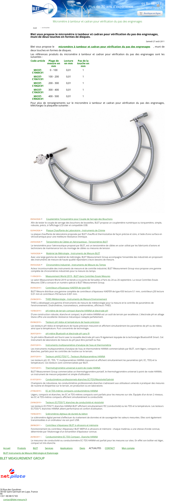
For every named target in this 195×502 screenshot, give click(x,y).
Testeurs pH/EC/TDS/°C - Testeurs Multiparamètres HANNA (75, 356)
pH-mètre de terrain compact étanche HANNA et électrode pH (77, 310)
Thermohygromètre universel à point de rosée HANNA (73, 367)
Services (49, 448)
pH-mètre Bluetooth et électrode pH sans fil (68, 333)
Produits (21, 448)
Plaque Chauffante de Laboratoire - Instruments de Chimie (75, 230)
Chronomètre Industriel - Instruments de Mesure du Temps (76, 264)
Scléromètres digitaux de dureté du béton (67, 413)
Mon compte (128, 448)
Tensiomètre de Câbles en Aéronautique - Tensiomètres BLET (77, 241)
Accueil (6, 448)
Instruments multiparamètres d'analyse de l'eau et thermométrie (78, 345)
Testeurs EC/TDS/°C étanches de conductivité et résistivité (75, 402)
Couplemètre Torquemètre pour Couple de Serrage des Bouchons (79, 219)
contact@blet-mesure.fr (15, 499)
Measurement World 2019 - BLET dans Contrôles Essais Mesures (78, 276)
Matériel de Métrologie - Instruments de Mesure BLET (73, 253)
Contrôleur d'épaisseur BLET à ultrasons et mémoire (72, 425)
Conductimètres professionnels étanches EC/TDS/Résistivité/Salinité (80, 379)
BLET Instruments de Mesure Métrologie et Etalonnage (30, 453)
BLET (35, 448)
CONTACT (110, 448)
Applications (66, 448)
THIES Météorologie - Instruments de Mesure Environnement (76, 299)
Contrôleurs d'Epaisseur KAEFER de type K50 (68, 287)
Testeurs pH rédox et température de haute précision (73, 322)
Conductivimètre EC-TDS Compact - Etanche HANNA (72, 436)
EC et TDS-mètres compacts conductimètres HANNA (72, 390)
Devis (82, 448)
